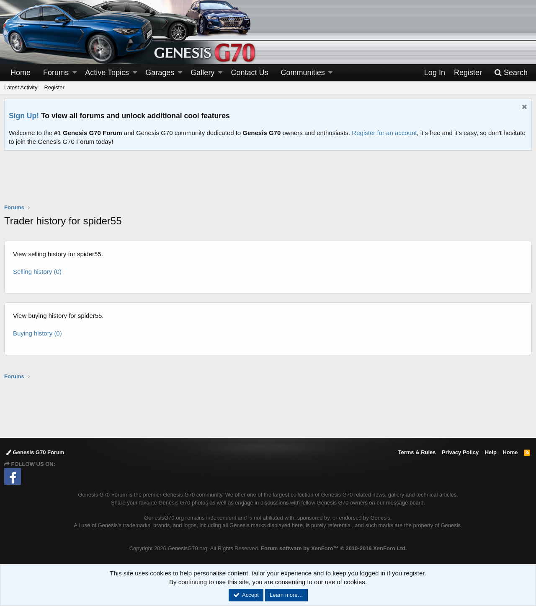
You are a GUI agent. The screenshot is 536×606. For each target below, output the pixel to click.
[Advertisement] (268, 182)
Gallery (202, 72)
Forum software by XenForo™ (334, 548)
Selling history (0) (37, 271)
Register (54, 87)
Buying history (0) (37, 333)
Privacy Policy (460, 452)
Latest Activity (20, 87)
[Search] (511, 72)
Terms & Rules (417, 452)
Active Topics (107, 72)
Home (20, 72)
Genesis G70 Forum (35, 452)
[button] (74, 72)
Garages (159, 72)
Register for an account (384, 132)
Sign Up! (24, 116)
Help (491, 452)
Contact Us (249, 72)
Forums (56, 72)
